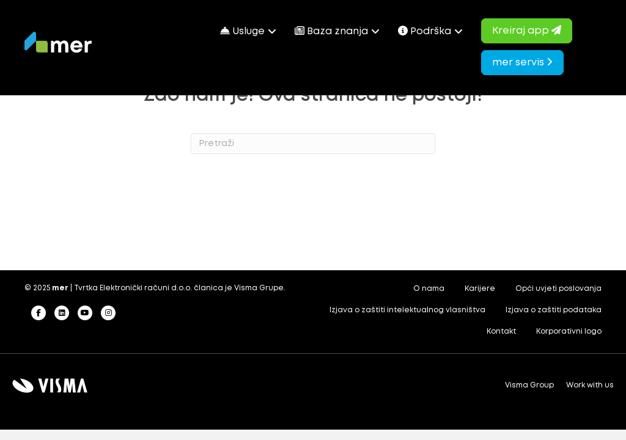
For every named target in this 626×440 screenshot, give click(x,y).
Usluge (242, 31)
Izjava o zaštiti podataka (554, 310)
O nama (428, 288)
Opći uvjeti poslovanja (558, 288)
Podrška (424, 31)
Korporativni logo (569, 331)
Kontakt (501, 331)
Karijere (480, 288)
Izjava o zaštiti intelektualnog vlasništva (407, 310)
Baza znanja (331, 31)
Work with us (590, 385)
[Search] (313, 143)
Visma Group (529, 385)
